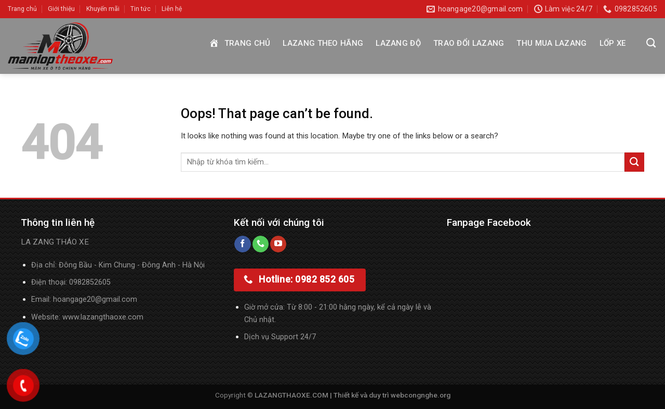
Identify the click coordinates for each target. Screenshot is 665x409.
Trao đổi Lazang (468, 43)
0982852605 (90, 282)
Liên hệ (172, 8)
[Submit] (634, 162)
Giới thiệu (61, 8)
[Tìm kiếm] (651, 43)
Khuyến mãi (102, 8)
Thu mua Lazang (551, 43)
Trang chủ (22, 8)
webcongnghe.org (420, 395)
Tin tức (140, 8)
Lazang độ (398, 43)
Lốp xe (613, 43)
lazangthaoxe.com (112, 317)
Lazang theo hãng (323, 43)
